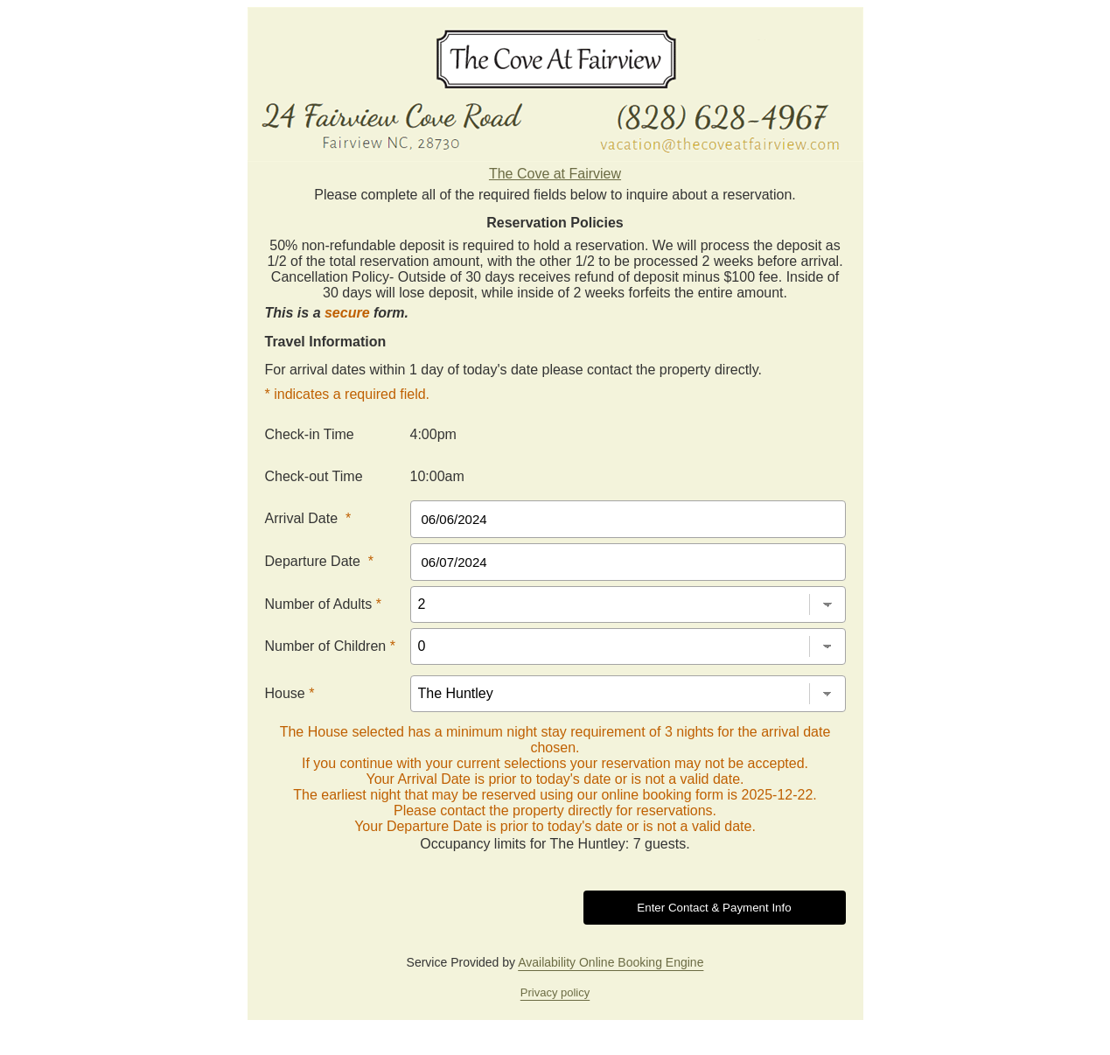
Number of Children (330, 646)
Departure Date (319, 561)
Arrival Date (308, 518)
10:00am (437, 476)
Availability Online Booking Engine (610, 962)
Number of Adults (323, 604)
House (290, 693)
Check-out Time (314, 476)
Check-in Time (309, 434)
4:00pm (433, 434)
